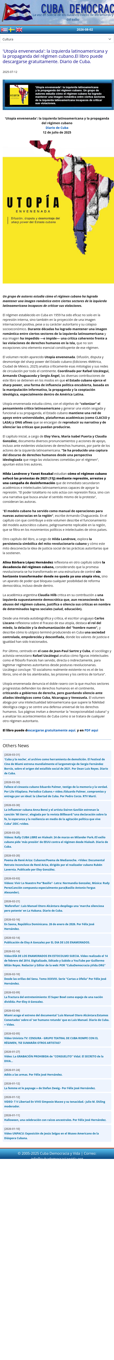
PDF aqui (91, 730)
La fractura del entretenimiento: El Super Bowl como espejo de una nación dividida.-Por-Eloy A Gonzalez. (53, 997)
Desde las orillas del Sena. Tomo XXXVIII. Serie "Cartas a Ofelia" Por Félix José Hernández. (55, 978)
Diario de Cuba (57, 128)
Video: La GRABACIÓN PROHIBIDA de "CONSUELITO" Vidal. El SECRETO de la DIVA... (54, 1056)
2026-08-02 (85, 29)
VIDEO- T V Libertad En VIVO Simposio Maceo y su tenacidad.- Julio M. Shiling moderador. (54, 1101)
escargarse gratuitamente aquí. (51, 730)
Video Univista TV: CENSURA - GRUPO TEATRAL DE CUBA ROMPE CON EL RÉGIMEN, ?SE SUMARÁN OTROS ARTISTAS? (51, 1038)
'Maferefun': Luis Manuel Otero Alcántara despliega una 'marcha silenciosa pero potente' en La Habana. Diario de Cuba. (54, 906)
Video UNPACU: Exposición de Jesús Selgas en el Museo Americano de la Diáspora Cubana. (51, 1133)
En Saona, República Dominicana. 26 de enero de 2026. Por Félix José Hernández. (49, 924)
